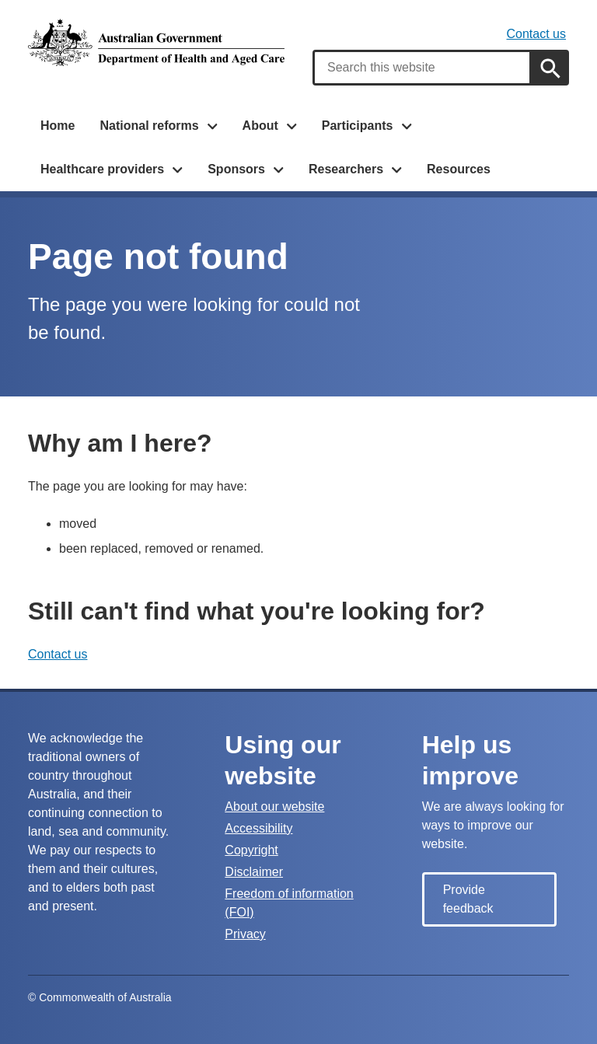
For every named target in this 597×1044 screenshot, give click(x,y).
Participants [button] (357, 125)
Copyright (251, 850)
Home (57, 125)
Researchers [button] (346, 169)
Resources (459, 169)
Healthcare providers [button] (102, 169)
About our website (274, 806)
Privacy (245, 934)
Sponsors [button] (236, 169)
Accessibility (258, 828)
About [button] (260, 125)
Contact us (536, 33)
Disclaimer (254, 871)
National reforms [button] (149, 125)
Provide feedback (468, 899)
